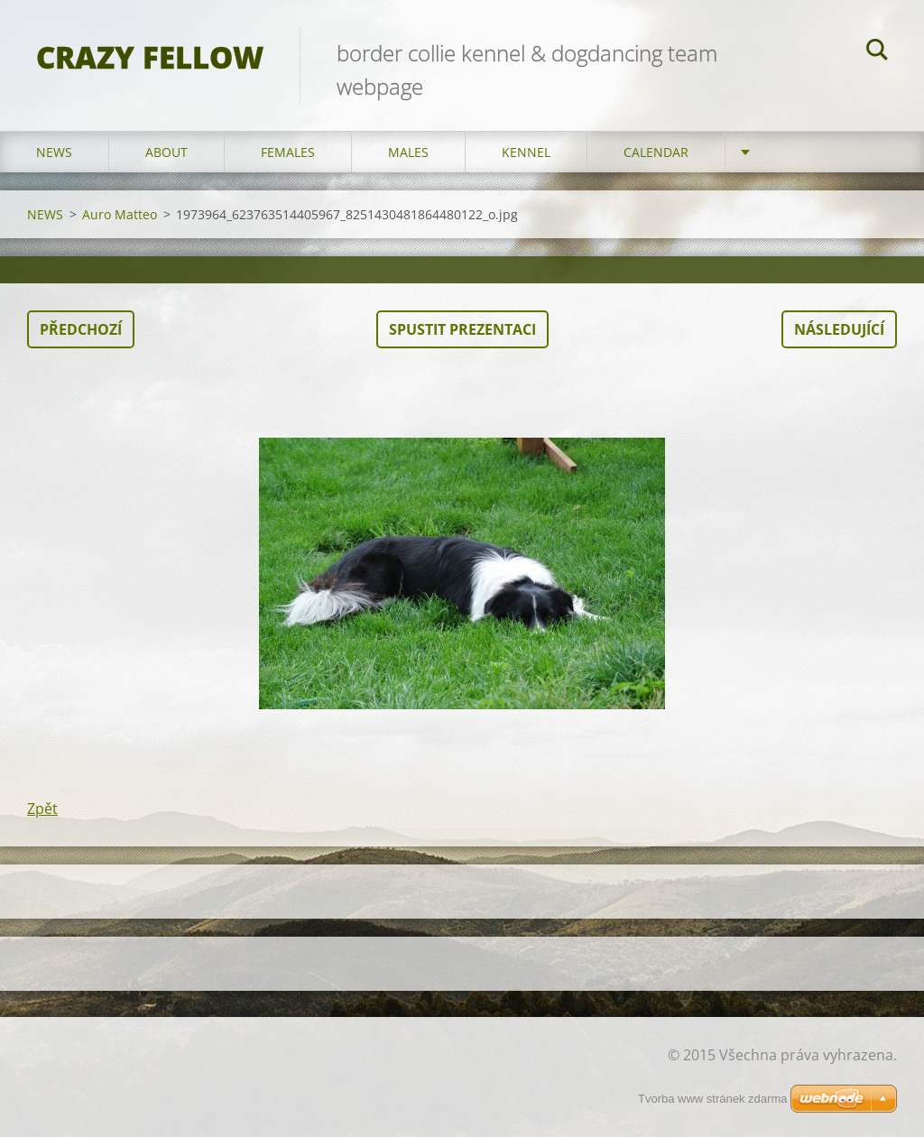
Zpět (42, 808)
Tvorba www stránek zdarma (712, 1098)
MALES (408, 152)
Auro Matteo (119, 214)
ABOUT (166, 152)
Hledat (877, 52)
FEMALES (288, 152)
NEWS (54, 152)
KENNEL (526, 152)
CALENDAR (656, 152)
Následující (839, 329)
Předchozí (81, 329)
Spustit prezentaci (462, 329)
